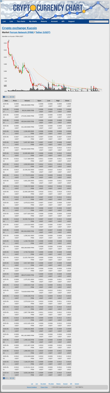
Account (54, 21)
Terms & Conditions (32, 387)
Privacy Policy (44, 387)
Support (71, 21)
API (63, 21)
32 (11, 97)
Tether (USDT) (43, 32)
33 (13, 97)
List (4, 21)
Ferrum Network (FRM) (22, 32)
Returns (44, 21)
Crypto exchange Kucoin (19, 28)
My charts (33, 21)
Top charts (21, 21)
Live (11, 21)
